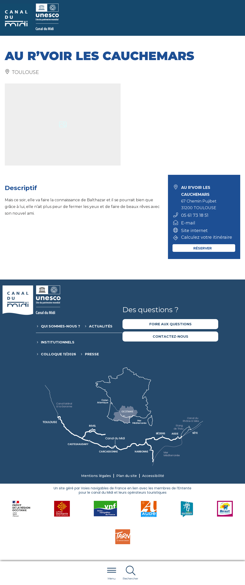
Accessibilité (153, 476)
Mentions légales (96, 476)
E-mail (188, 223)
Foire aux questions (170, 324)
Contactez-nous (170, 336)
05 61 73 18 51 (194, 215)
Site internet (194, 230)
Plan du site (126, 476)
